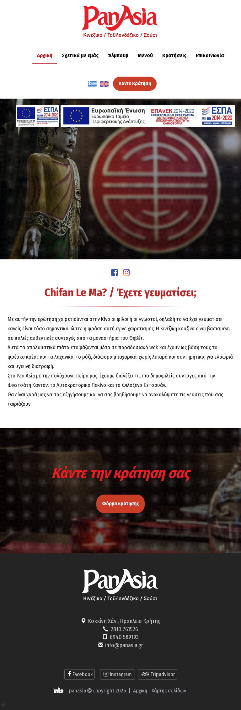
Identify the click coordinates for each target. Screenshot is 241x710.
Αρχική (140, 690)
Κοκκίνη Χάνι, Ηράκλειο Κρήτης (124, 621)
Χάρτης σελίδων (169, 690)
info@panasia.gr (124, 645)
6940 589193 (124, 637)
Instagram (117, 674)
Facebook (79, 674)
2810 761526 (124, 629)
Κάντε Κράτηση (135, 83)
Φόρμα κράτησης (120, 501)
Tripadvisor (157, 674)
